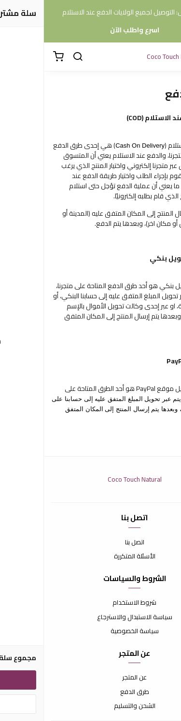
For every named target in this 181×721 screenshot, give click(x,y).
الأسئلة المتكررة (90, 556)
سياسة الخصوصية (91, 631)
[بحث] (34, 57)
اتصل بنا (90, 542)
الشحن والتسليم (90, 706)
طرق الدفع (90, 692)
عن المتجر (90, 677)
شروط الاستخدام (90, 603)
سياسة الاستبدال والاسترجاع (90, 617)
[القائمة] (166, 57)
